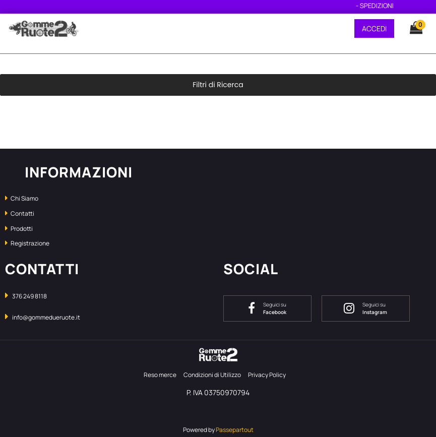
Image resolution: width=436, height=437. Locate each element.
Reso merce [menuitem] (160, 374)
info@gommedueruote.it (46, 317)
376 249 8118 (29, 296)
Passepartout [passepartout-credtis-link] (235, 429)
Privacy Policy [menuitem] (267, 374)
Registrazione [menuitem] (27, 243)
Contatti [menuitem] (19, 213)
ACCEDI (374, 28)
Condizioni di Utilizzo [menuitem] (212, 374)
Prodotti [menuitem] (19, 228)
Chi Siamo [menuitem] (21, 198)
